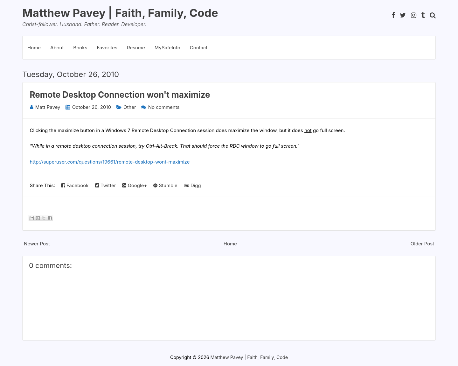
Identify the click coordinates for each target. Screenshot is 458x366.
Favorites (107, 48)
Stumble (165, 185)
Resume (136, 48)
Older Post (422, 244)
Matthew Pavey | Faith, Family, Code (120, 12)
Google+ (134, 185)
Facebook (75, 185)
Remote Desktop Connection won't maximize (120, 95)
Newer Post (37, 244)
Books (80, 48)
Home (34, 48)
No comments (164, 107)
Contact (199, 48)
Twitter (105, 185)
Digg (192, 185)
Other (129, 107)
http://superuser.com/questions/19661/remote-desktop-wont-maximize (110, 162)
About (57, 48)
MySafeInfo (167, 48)
